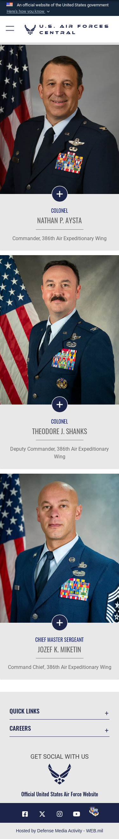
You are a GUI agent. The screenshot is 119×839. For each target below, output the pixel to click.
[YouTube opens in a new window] (77, 814)
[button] (28, 11)
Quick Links (24, 710)
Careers (20, 728)
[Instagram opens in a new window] (59, 814)
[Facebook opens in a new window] (25, 814)
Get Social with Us (59, 757)
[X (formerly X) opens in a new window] (42, 814)
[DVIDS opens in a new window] (94, 811)
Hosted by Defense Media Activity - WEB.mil (59, 830)
